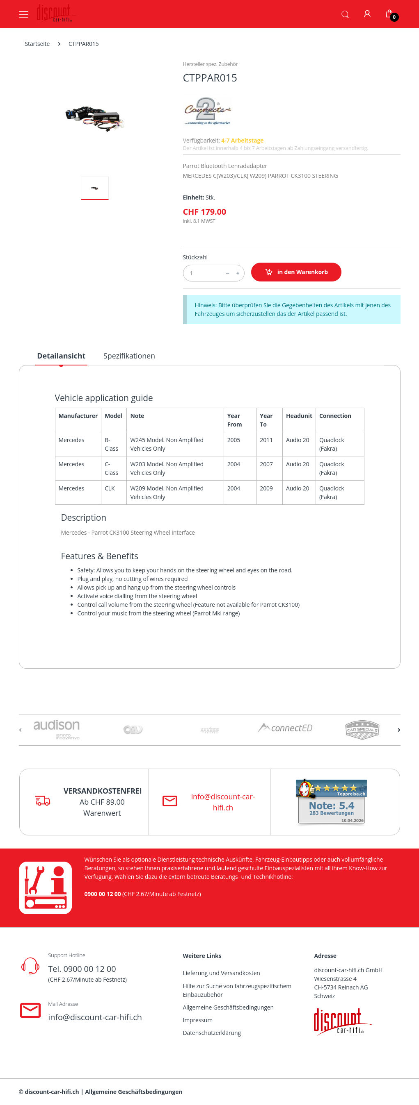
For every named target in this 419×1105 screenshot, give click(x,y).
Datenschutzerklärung (212, 1033)
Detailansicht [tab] (61, 356)
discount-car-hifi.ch (52, 1092)
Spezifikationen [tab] (129, 356)
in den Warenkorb (296, 272)
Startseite (37, 44)
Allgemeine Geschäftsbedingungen (228, 1007)
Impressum (198, 1020)
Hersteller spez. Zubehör (210, 64)
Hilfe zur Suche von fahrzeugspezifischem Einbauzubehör (237, 990)
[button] (345, 13)
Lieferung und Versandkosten (221, 973)
